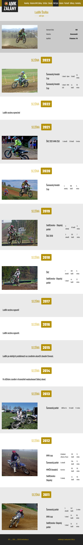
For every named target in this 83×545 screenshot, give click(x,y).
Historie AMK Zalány (36, 3)
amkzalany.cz (25, 539)
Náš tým (55, 3)
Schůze (45, 3)
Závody (50, 3)
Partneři (66, 3)
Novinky (26, 3)
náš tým (41, 16)
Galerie (61, 3)
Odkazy (72, 3)
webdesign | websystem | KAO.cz (66, 539)
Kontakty (78, 3)
